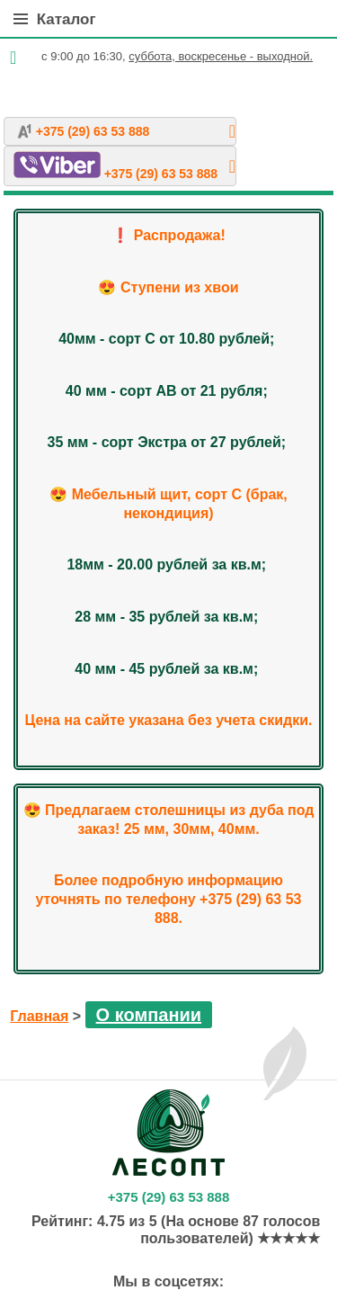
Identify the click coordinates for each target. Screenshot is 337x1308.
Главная (39, 1016)
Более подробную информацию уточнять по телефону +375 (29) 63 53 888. (169, 899)
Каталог (54, 19)
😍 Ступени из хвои (168, 287)
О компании (148, 1015)
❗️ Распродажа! (168, 235)
